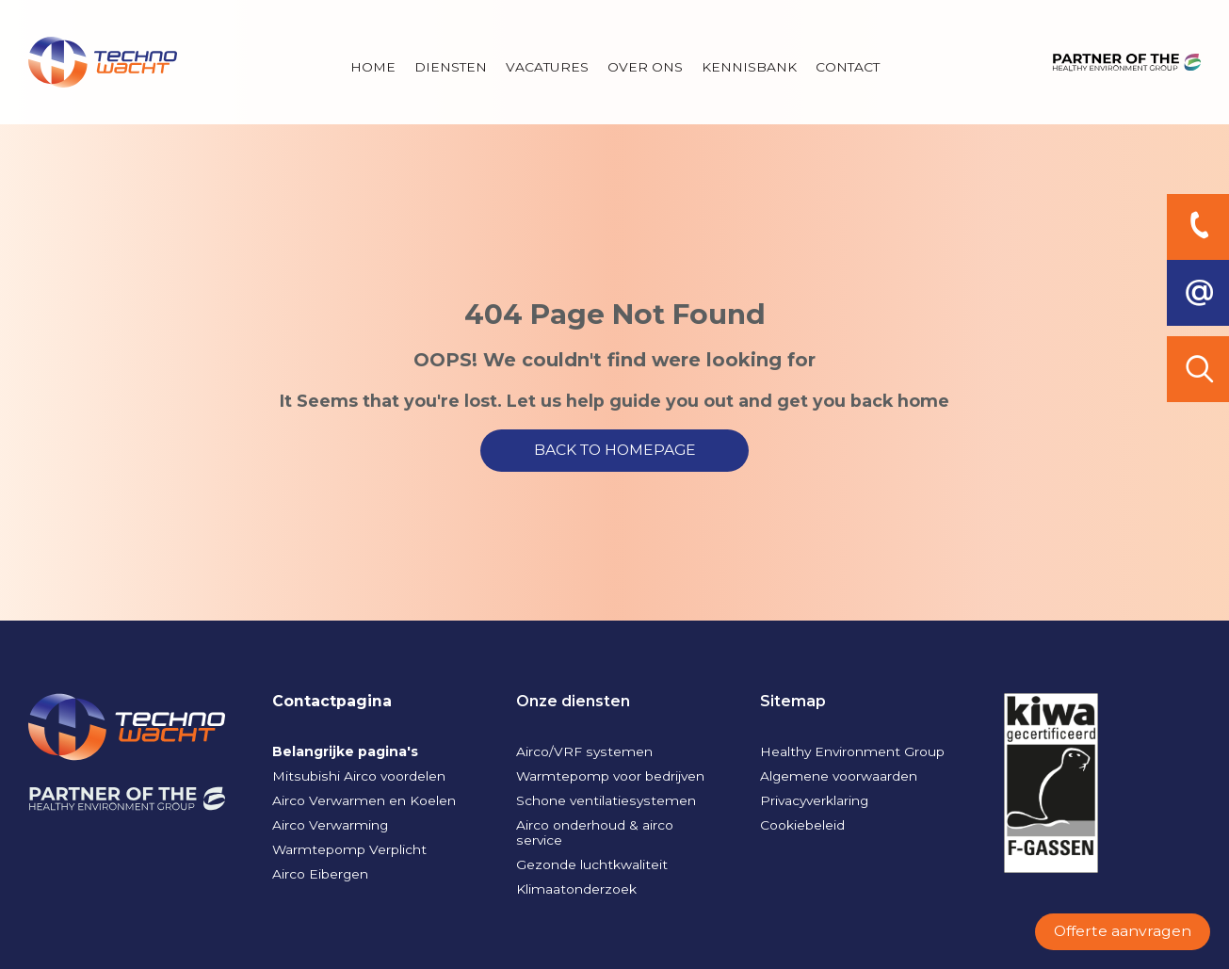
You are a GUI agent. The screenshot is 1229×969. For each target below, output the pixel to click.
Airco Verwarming (330, 824)
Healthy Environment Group (852, 751)
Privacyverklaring (814, 800)
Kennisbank (749, 66)
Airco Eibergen (320, 873)
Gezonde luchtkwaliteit (592, 864)
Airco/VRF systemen (584, 751)
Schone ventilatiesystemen (606, 800)
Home (373, 66)
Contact (848, 66)
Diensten (450, 66)
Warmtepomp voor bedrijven (610, 775)
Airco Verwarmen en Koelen (364, 800)
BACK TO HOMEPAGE (615, 450)
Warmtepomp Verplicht (349, 849)
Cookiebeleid (802, 824)
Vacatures (547, 66)
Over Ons (645, 66)
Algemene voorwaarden (838, 775)
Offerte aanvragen (1122, 931)
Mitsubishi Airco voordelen (358, 775)
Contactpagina (332, 701)
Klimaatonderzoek (576, 888)
